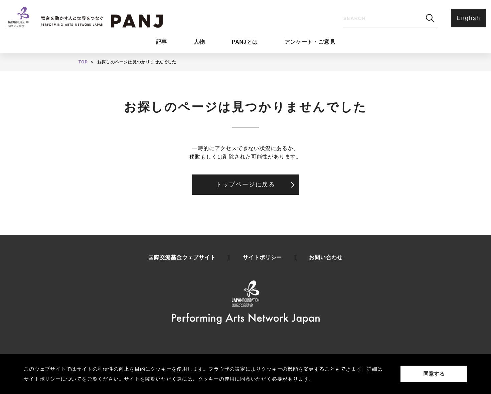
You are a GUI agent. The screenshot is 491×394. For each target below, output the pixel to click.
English (469, 18)
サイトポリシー (262, 257)
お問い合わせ (326, 257)
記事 (161, 42)
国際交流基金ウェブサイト (182, 257)
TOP (83, 62)
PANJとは (245, 42)
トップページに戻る (245, 184)
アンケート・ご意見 (310, 42)
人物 (199, 42)
